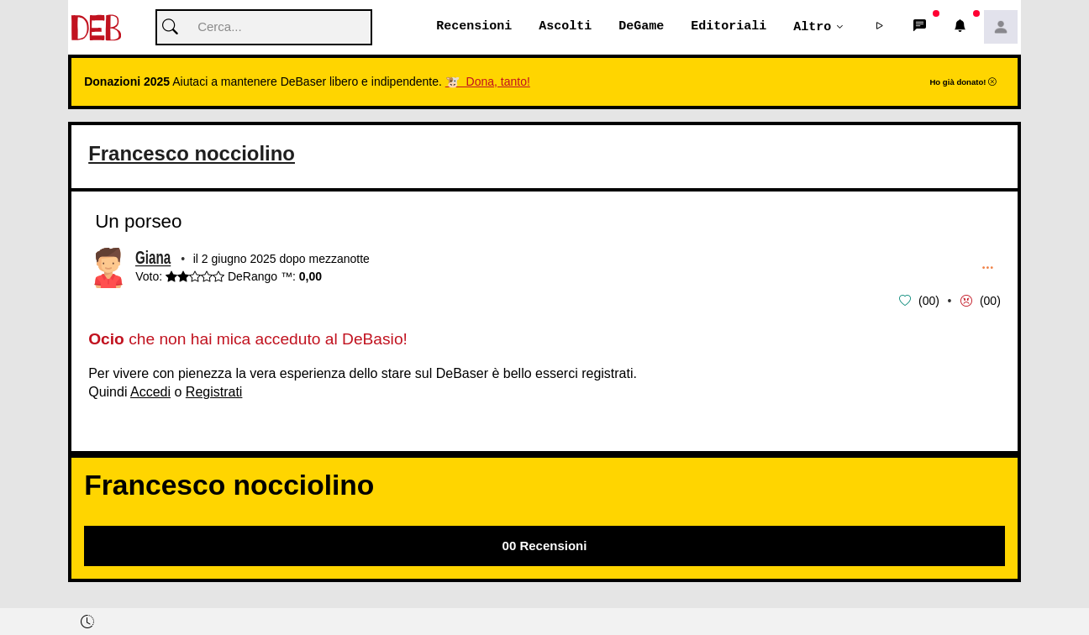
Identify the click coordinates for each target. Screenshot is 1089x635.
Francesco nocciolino (198, 153)
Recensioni (474, 26)
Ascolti (565, 26)
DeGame (641, 26)
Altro (812, 26)
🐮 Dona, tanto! (487, 82)
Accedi (150, 393)
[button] (880, 28)
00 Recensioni (544, 545)
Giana (153, 259)
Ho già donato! (963, 82)
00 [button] (929, 301)
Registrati (214, 393)
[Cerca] (263, 28)
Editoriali (728, 26)
